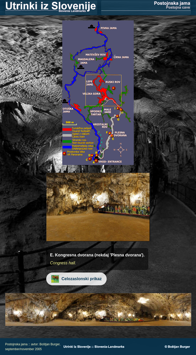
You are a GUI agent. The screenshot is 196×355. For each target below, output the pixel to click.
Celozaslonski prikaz (77, 278)
